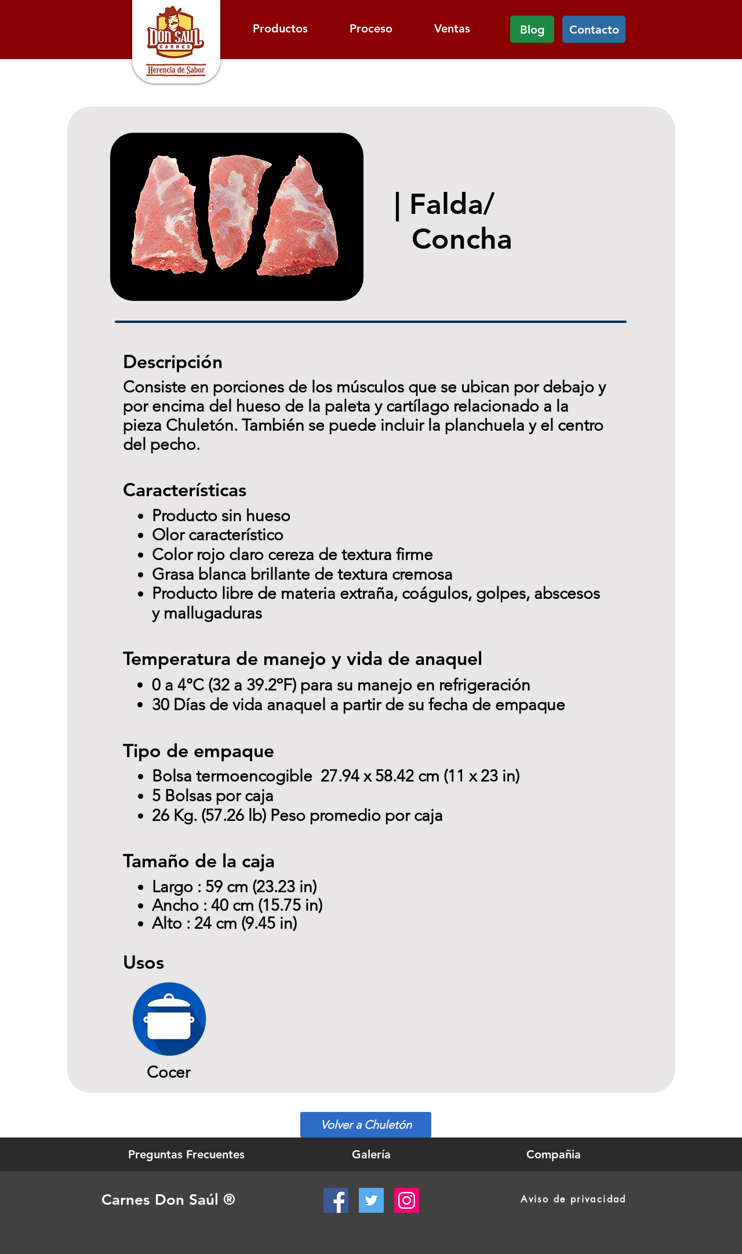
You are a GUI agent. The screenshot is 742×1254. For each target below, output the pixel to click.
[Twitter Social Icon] (371, 1200)
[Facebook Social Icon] (335, 1200)
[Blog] (532, 29)
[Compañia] (554, 1154)
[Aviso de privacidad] (573, 1199)
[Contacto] (593, 29)
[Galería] (371, 1154)
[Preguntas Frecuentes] (186, 1154)
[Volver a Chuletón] (365, 1124)
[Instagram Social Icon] (406, 1200)
